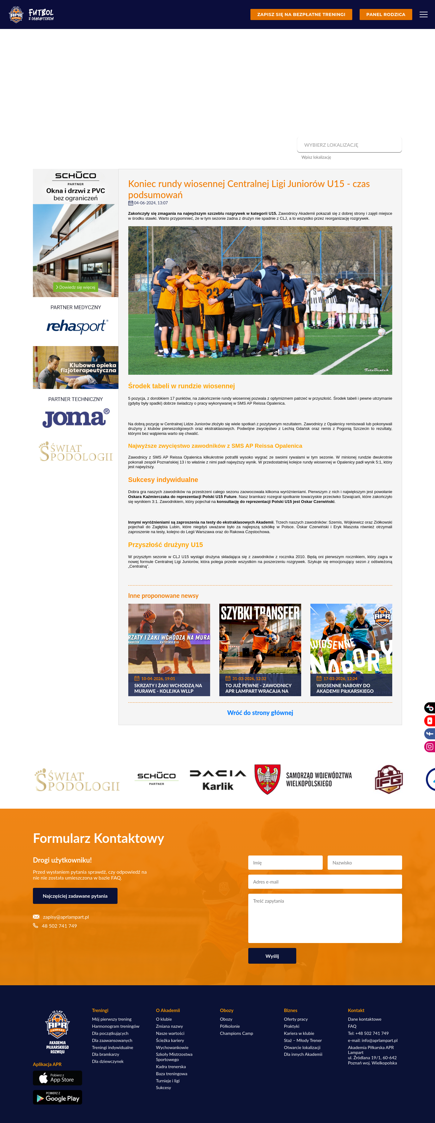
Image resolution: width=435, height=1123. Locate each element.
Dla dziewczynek (108, 1061)
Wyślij (272, 956)
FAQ (352, 1026)
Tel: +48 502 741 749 (368, 1033)
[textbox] (349, 145)
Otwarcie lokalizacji (302, 1047)
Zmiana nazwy (169, 1026)
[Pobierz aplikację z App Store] (57, 1078)
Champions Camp (236, 1033)
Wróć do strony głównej (260, 712)
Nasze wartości (170, 1033)
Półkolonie (230, 1026)
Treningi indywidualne (112, 1047)
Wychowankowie (172, 1047)
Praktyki (291, 1026)
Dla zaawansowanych (112, 1040)
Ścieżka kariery (170, 1040)
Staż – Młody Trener (303, 1040)
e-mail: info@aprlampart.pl (372, 1040)
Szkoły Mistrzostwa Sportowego (174, 1057)
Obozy (226, 1019)
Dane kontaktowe (364, 1019)
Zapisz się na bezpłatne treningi (301, 14)
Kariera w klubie (299, 1033)
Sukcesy (163, 1087)
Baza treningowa (171, 1073)
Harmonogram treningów (115, 1026)
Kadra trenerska (171, 1066)
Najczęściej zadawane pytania (75, 896)
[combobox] (349, 145)
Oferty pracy (296, 1019)
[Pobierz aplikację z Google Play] (57, 1097)
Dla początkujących (110, 1033)
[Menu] (424, 14)
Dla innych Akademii (303, 1054)
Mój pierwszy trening (112, 1019)
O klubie (164, 1019)
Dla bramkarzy (105, 1054)
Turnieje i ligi (168, 1080)
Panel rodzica (385, 14)
